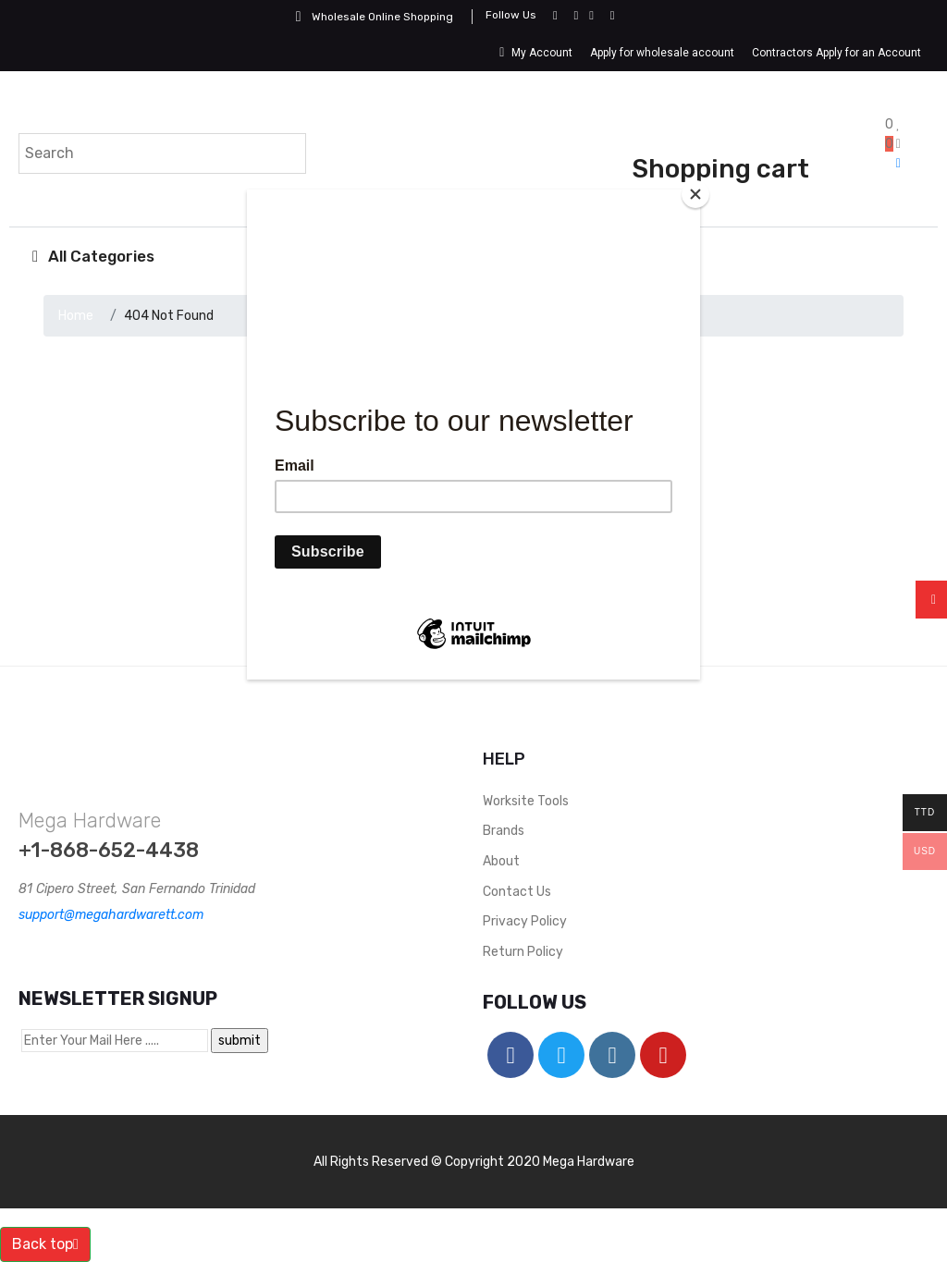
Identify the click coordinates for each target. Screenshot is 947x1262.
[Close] (695, 194)
